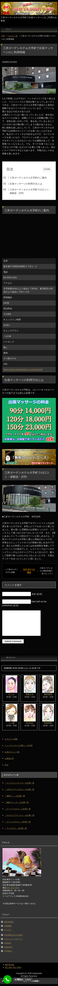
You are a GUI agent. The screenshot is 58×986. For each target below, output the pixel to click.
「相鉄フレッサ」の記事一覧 (17, 802)
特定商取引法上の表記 (13, 935)
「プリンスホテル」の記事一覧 (18, 822)
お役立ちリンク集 (12, 752)
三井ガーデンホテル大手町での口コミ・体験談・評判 (30, 191)
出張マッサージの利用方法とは (26, 183)
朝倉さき (30, 694)
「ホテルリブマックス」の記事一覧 (19, 815)
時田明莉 (48, 723)
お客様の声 (9, 758)
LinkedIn (7, 943)
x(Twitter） (8, 951)
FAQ (6, 765)
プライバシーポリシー (13, 939)
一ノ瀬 (11, 723)
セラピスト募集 (11, 739)
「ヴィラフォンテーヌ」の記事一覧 (19, 783)
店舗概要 (8, 926)
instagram (8, 947)
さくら (11, 694)
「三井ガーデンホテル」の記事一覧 (19, 789)
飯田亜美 (48, 694)
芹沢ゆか (30, 723)
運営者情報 (8, 922)
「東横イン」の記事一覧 (15, 796)
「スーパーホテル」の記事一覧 (18, 809)
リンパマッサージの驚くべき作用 (18, 745)
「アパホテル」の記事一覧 (16, 828)
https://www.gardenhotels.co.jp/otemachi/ (23, 369)
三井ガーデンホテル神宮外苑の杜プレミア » (46, 571)
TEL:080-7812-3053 (13, 967)
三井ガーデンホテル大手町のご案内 (28, 177)
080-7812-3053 (13, 888)
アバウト (8, 930)
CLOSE (47, 169)
